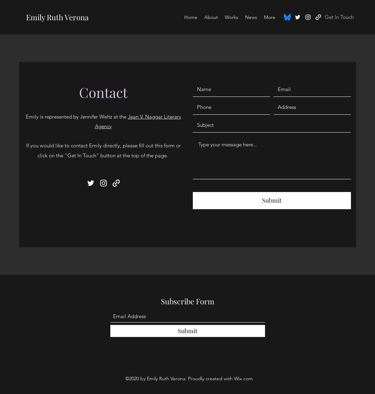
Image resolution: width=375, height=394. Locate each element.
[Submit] (272, 200)
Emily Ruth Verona (57, 17)
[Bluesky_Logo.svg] (287, 17)
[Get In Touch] (339, 17)
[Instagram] (308, 17)
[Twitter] (297, 17)
